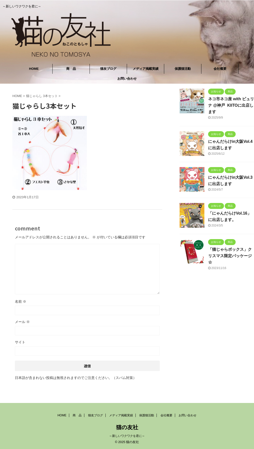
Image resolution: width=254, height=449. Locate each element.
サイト (20, 342)
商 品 (71, 69)
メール (22, 322)
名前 (20, 301)
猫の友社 (127, 427)
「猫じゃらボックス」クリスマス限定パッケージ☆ (230, 255)
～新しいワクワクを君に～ (127, 436)
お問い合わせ (127, 78)
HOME (34, 69)
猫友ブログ (108, 69)
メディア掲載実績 (146, 69)
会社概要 (220, 69)
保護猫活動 (183, 69)
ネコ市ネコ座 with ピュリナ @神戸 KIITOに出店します (231, 105)
